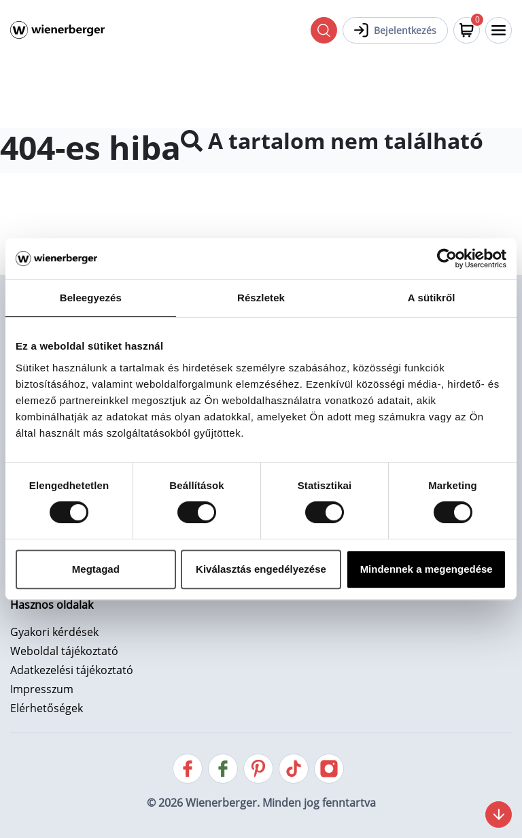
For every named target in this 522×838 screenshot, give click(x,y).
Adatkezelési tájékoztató (71, 670)
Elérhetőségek (46, 708)
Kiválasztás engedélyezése (261, 569)
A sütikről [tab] (431, 297)
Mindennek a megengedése (426, 569)
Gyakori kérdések (54, 631)
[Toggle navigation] (498, 30)
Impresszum (41, 689)
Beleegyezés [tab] (91, 297)
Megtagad (96, 569)
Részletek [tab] (261, 297)
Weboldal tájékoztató (64, 650)
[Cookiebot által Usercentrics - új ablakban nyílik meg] (446, 258)
